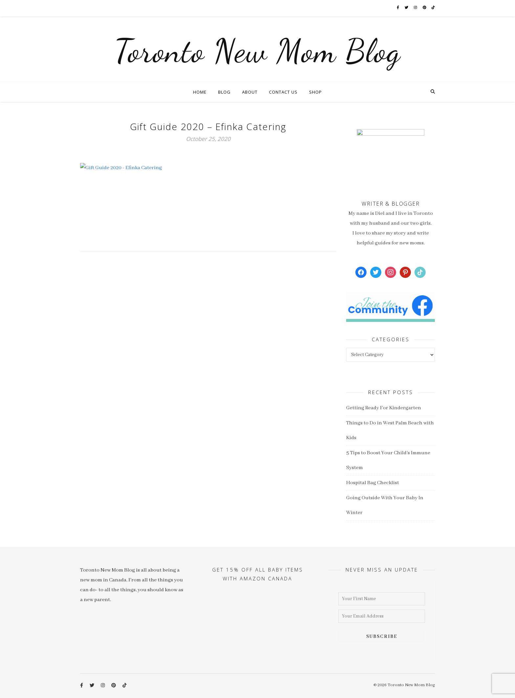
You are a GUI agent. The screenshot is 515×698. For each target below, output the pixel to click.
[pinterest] (428, 8)
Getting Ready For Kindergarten (383, 408)
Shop (315, 92)
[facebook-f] (400, 8)
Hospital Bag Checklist (372, 483)
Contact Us (283, 92)
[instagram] (419, 8)
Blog (224, 92)
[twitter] (410, 8)
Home (200, 92)
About (250, 92)
